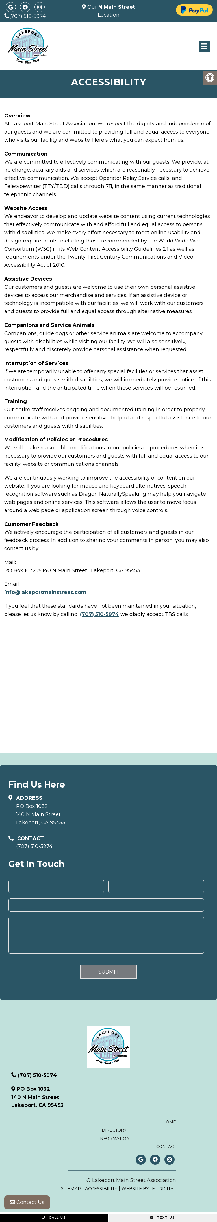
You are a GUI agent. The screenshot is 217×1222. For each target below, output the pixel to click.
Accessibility (101, 1188)
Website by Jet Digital (148, 1188)
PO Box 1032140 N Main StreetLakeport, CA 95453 (40, 814)
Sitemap (71, 1188)
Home (169, 1122)
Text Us (162, 1217)
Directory (114, 1130)
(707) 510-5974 (27, 16)
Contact (166, 1146)
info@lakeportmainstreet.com (45, 592)
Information (114, 1138)
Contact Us (27, 1202)
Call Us (54, 1217)
